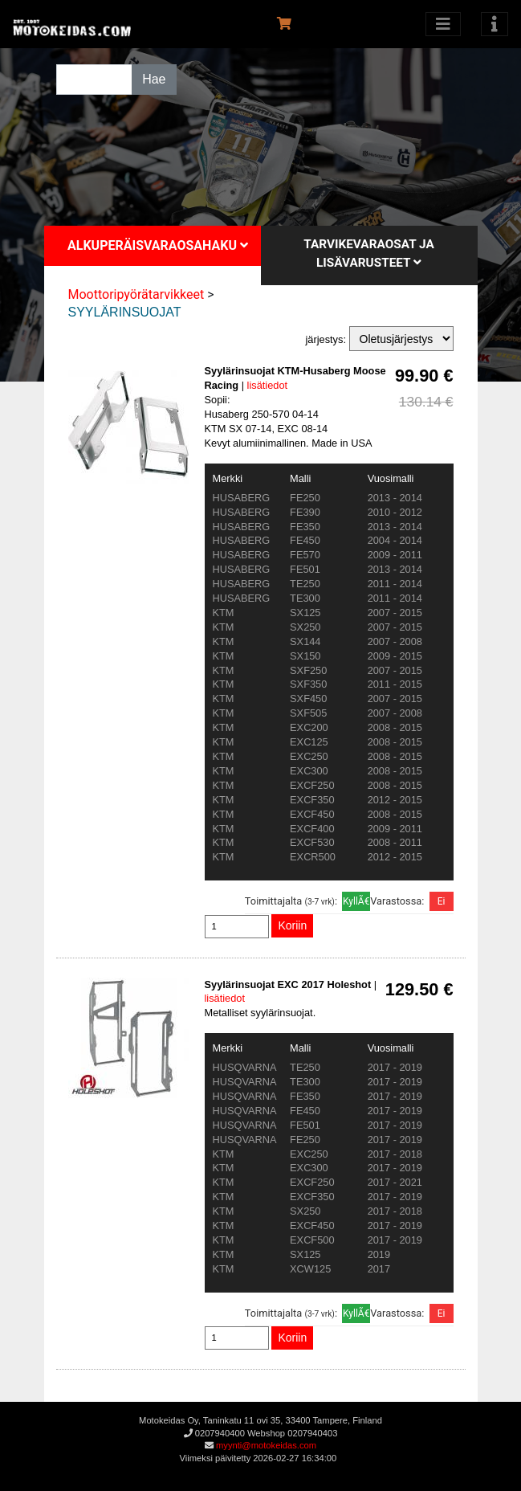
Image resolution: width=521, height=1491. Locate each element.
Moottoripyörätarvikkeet (136, 294)
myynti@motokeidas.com (266, 1445)
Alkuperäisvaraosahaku (157, 245)
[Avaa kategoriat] (443, 24)
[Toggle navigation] (494, 24)
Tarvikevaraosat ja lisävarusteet (368, 253)
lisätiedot (267, 385)
